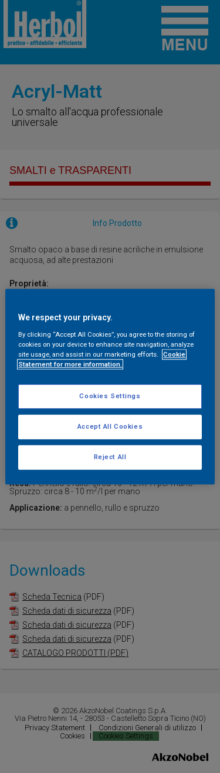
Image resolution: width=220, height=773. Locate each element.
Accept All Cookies (110, 426)
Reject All (110, 457)
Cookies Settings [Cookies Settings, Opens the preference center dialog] (109, 396)
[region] (109, 386)
